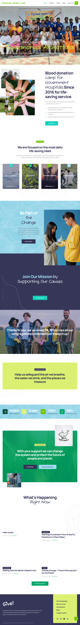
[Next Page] (40, 583)
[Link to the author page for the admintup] (14, 535)
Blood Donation (11, 176)
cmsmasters (5, 623)
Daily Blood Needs (49, 176)
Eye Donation (30, 176)
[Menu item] (45, 3)
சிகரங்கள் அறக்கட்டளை (13, 3)
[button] (76, 3)
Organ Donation (69, 176)
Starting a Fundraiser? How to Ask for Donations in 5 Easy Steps (58, 535)
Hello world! (8, 532)
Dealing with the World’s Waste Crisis (19, 570)
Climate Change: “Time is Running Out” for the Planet (59, 571)
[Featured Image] (20, 520)
